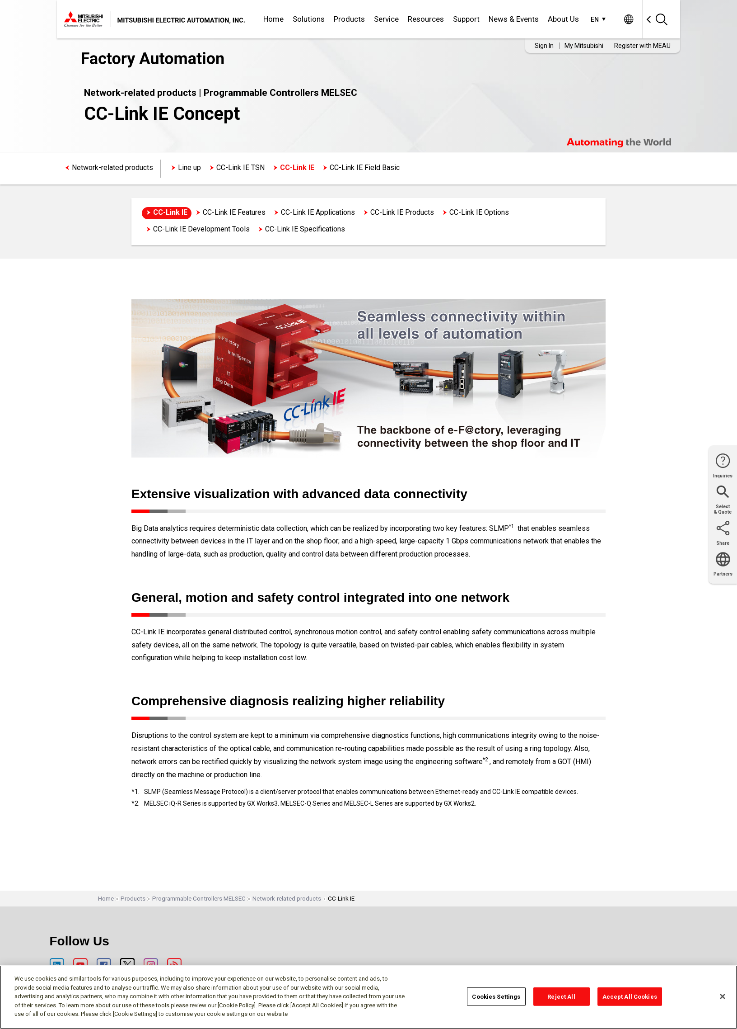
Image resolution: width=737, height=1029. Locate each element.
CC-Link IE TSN (240, 167)
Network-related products (112, 167)
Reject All (561, 996)
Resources (426, 19)
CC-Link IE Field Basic (365, 167)
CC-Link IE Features (234, 212)
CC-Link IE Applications (318, 212)
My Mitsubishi (583, 45)
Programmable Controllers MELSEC (199, 898)
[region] (368, 997)
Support (466, 19)
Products (349, 19)
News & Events (514, 19)
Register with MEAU (642, 45)
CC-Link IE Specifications (305, 229)
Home (273, 19)
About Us (563, 19)
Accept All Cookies (629, 996)
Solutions (309, 19)
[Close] (722, 996)
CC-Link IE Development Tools (201, 229)
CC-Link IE (297, 167)
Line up (189, 167)
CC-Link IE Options (479, 212)
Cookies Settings (496, 996)
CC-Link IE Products (402, 212)
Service (386, 19)
